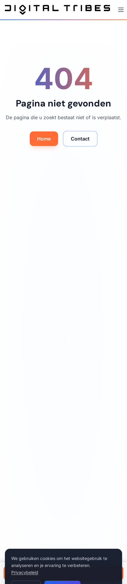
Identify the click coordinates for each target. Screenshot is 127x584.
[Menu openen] (121, 10)
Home (44, 139)
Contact (80, 139)
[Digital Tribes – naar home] (57, 10)
